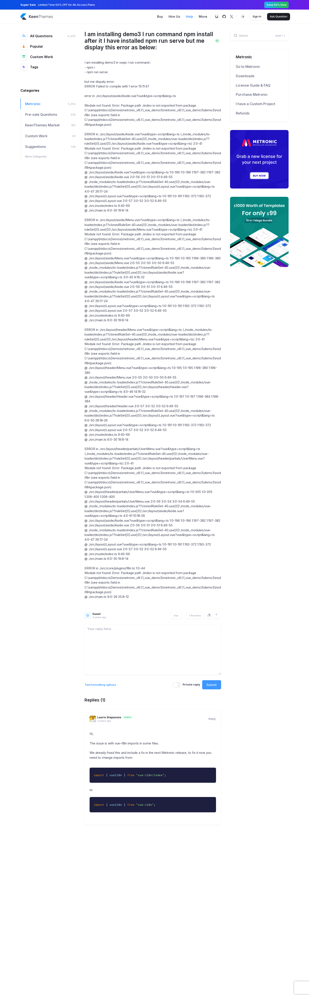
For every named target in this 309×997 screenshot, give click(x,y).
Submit (211, 685)
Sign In (257, 16)
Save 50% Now (276, 4)
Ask (278, 16)
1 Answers (195, 615)
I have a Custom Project (255, 104)
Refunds (243, 113)
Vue (176, 615)
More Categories (36, 156)
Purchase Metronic (252, 94)
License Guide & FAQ (253, 85)
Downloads (245, 76)
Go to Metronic (248, 66)
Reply (212, 718)
